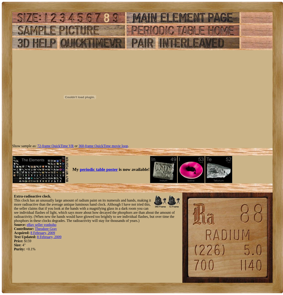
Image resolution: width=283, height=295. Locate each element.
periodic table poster (99, 169)
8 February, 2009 (42, 233)
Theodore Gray (46, 229)
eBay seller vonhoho (41, 225)
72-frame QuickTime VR (55, 146)
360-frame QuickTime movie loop (103, 146)
